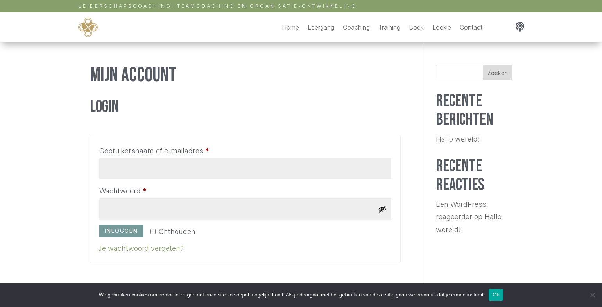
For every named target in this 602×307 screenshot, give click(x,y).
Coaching (356, 27)
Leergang (321, 27)
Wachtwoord (133, 189)
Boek (416, 27)
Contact (471, 27)
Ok (496, 295)
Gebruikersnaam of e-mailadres (165, 149)
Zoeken (497, 72)
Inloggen (121, 230)
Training (389, 27)
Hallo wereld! (458, 139)
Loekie (441, 27)
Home (290, 27)
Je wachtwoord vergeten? (141, 248)
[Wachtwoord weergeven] (382, 209)
